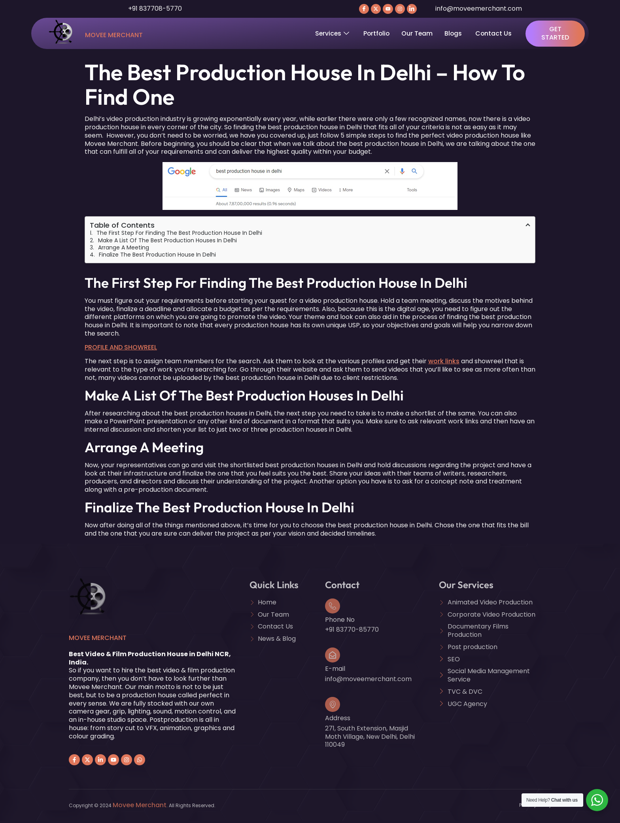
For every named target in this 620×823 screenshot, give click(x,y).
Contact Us (496, 35)
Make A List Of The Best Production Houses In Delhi (167, 241)
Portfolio (377, 35)
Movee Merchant (114, 37)
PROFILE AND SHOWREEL (121, 349)
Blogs (456, 35)
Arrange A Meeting (123, 249)
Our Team (419, 35)
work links (443, 363)
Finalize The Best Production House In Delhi (157, 256)
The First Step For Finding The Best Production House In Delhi (179, 234)
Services (332, 35)
